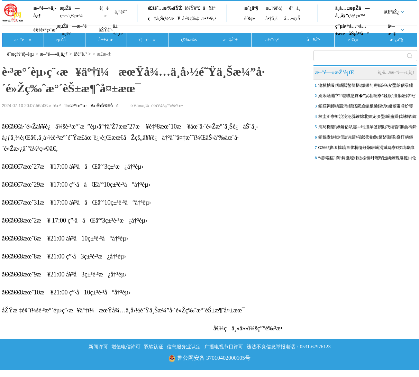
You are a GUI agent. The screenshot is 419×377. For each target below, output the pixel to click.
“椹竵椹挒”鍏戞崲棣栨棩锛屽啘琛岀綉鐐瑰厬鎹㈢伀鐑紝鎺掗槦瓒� (367, 159)
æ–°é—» (22, 39)
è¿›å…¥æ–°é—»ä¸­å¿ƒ (396, 72)
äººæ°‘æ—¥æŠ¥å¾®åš (94, 105)
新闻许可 (98, 346)
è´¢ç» (251, 18)
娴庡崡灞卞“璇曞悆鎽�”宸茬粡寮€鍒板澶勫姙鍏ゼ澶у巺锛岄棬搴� (367, 97)
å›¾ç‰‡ (190, 18)
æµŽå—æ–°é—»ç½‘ (71, 29)
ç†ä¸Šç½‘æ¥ (164, 18)
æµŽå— (64, 39)
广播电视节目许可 (223, 346)
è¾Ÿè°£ (193, 8)
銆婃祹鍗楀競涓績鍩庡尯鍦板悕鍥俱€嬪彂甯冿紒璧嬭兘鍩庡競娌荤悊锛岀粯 (365, 107)
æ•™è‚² (208, 18)
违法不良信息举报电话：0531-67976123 (289, 346)
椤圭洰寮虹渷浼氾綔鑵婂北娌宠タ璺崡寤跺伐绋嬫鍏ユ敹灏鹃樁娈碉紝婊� (367, 118)
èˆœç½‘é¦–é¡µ (20, 54)
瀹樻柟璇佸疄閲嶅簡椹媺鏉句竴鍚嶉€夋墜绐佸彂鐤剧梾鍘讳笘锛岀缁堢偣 (365, 87)
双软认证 (153, 346)
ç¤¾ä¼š (189, 39)
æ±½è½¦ (273, 8)
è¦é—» (104, 12)
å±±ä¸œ (118, 29)
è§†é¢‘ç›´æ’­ (45, 29)
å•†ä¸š (271, 18)
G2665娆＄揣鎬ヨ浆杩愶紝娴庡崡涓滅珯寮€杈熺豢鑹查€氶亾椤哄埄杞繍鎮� (366, 149)
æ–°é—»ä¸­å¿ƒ (45, 12)
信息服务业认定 (184, 346)
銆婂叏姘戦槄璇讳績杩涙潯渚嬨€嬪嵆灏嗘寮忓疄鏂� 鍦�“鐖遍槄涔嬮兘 (365, 138)
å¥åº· (209, 8)
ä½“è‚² (272, 39)
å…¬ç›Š (292, 18)
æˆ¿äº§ (251, 8)
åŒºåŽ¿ (391, 12)
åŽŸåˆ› (106, 29)
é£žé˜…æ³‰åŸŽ (165, 8)
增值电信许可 (125, 346)
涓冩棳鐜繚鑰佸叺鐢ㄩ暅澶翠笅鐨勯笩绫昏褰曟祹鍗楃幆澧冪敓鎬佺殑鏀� (367, 128)
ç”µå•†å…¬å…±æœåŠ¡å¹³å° (352, 29)
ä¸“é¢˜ (121, 12)
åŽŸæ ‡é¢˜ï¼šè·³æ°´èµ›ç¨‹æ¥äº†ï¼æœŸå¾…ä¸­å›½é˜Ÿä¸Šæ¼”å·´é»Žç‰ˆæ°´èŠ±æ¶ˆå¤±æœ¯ (123, 310)
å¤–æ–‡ (392, 29)
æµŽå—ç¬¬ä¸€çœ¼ (71, 12)
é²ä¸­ (294, 8)
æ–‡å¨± (230, 39)
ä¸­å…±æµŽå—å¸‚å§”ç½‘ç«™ (352, 12)
